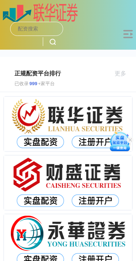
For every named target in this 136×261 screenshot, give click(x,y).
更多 (123, 73)
